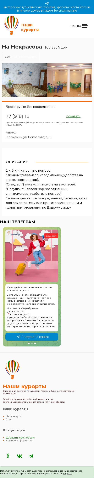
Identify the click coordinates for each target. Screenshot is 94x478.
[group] (32, 286)
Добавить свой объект (20, 437)
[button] (29, 343)
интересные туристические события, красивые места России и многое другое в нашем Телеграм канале (47, 7)
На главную (13, 416)
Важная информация (19, 440)
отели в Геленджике (21, 56)
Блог (9, 419)
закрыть (67, 473)
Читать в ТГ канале (33, 337)
